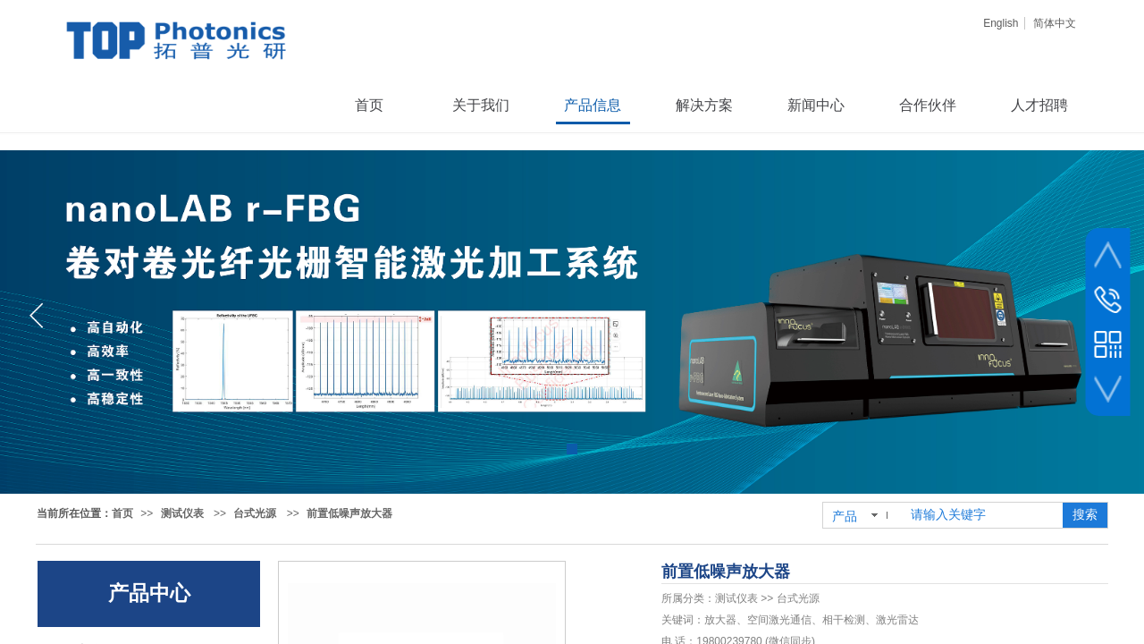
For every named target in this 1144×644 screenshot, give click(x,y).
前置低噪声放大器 (349, 513)
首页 (122, 513)
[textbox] (983, 515)
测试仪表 (182, 513)
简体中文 (1054, 23)
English (1000, 23)
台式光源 (254, 513)
